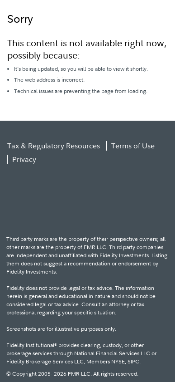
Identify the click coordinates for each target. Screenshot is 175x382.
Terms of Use (133, 146)
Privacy (24, 159)
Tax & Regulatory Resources (53, 146)
